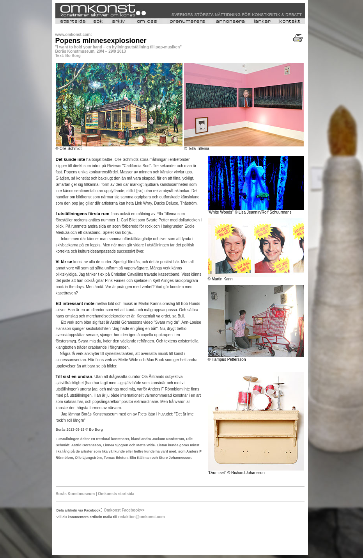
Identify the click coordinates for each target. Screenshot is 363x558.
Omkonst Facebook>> (124, 510)
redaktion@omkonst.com (141, 517)
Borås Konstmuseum (76, 494)
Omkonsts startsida (115, 494)
